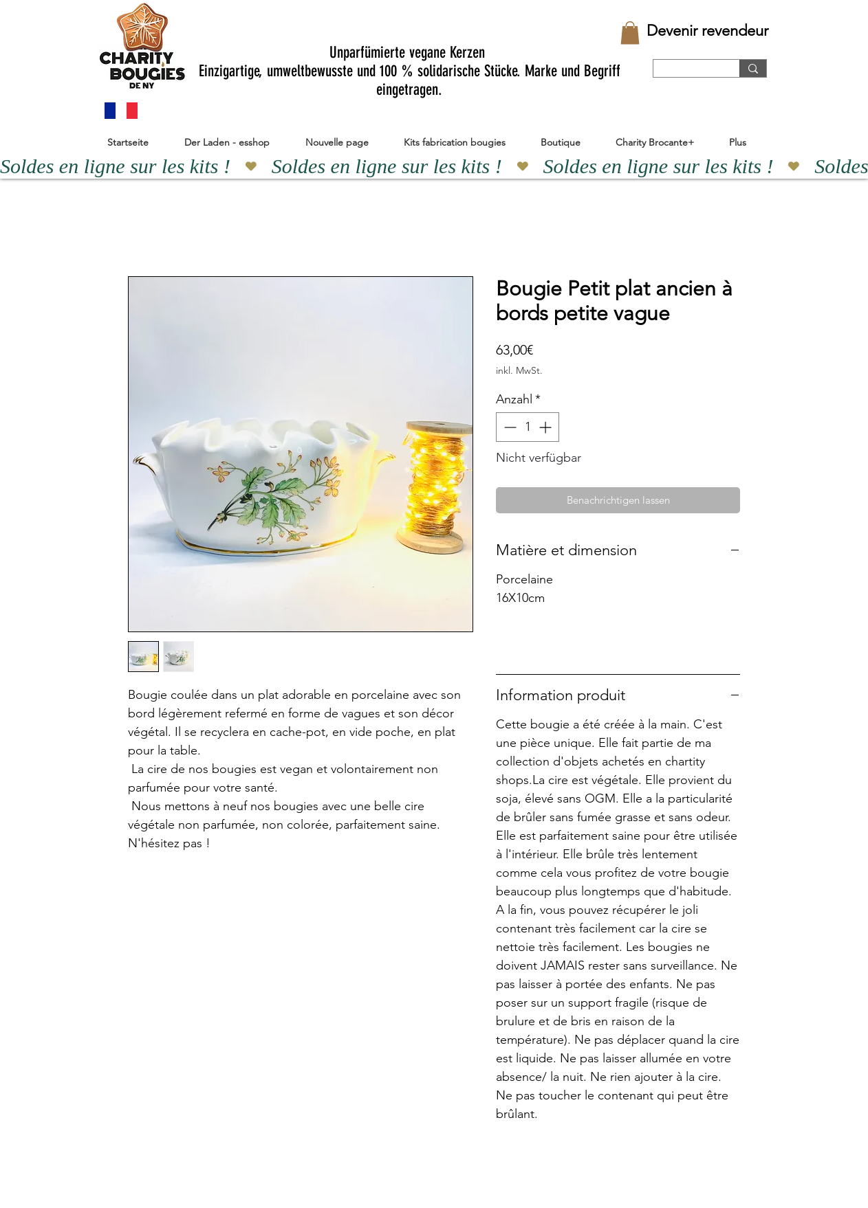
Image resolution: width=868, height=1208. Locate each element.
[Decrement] (508, 427)
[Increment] (546, 427)
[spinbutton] (527, 427)
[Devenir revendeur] (707, 31)
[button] (630, 32)
